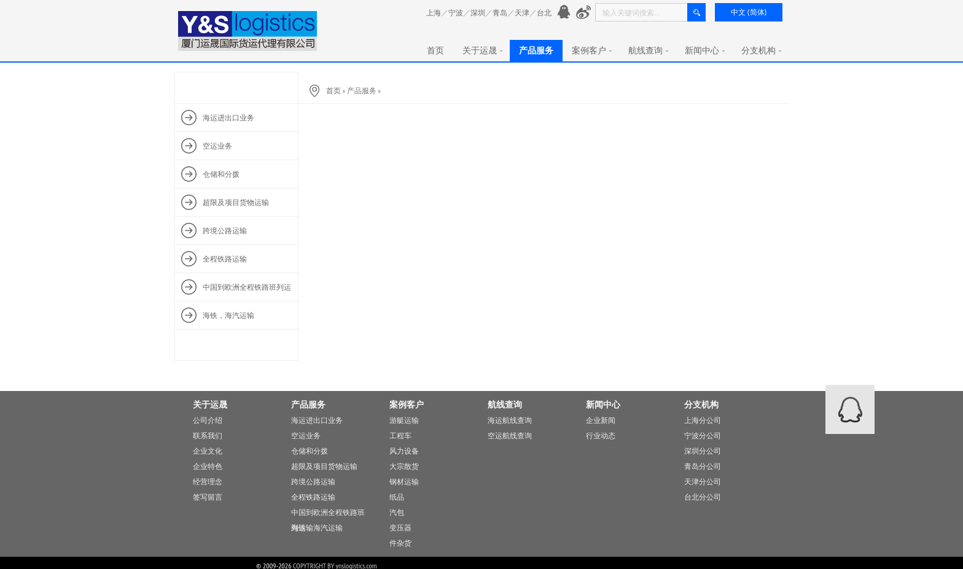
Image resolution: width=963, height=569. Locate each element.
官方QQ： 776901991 (565, 12)
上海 (433, 12)
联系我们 (207, 435)
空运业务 (306, 435)
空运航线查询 (510, 435)
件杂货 (400, 543)
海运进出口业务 (317, 420)
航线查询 (648, 50)
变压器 (400, 527)
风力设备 (404, 450)
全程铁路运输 (313, 496)
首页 (435, 50)
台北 (544, 12)
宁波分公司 (702, 435)
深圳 (477, 12)
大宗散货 (404, 466)
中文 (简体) (748, 12)
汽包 (396, 512)
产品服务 (536, 50)
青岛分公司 (702, 466)
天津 (522, 12)
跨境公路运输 (313, 481)
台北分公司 (702, 496)
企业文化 (207, 450)
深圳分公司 (702, 450)
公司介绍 (207, 420)
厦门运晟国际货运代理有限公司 (248, 31)
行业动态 (600, 435)
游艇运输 (404, 420)
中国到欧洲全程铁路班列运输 (328, 514)
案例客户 (592, 50)
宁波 (455, 12)
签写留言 (207, 496)
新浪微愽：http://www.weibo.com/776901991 (583, 12)
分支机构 (761, 50)
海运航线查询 (510, 420)
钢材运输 (404, 481)
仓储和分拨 (309, 450)
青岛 (500, 12)
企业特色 (207, 466)
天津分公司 (702, 481)
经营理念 (207, 481)
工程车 (400, 435)
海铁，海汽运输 (317, 527)
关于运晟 (482, 50)
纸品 (396, 496)
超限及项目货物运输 (324, 466)
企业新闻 (600, 420)
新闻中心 (705, 50)
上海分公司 (702, 420)
